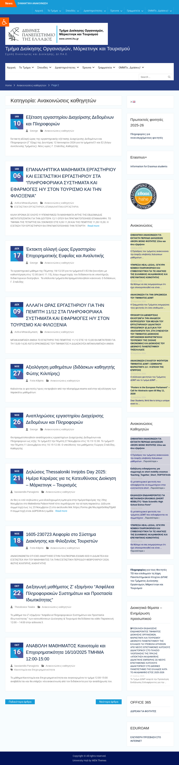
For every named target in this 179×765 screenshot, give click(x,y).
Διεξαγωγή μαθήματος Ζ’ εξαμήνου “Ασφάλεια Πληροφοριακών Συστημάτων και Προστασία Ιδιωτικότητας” (70, 593)
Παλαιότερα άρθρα (20, 702)
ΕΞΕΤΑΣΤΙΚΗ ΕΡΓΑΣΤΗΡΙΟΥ (29, 206)
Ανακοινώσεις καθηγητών (59, 131)
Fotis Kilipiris (37, 380)
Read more (93, 225)
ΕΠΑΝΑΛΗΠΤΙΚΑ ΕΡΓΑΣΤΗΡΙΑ (61, 206)
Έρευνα (114, 10)
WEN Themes (99, 760)
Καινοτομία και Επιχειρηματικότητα (34, 669)
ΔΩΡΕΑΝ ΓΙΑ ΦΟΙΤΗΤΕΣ (143, 711)
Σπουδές (71, 10)
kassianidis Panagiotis (27, 492)
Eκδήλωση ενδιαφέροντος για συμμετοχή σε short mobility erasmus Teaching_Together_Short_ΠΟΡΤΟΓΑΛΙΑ (150, 472)
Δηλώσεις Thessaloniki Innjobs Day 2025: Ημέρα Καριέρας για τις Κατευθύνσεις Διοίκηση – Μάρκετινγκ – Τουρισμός (71, 478)
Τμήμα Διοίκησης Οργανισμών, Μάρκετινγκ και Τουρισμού (67, 49)
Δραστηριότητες (93, 10)
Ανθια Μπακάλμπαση (26, 203)
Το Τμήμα (53, 10)
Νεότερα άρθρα (108, 702)
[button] (4, 22)
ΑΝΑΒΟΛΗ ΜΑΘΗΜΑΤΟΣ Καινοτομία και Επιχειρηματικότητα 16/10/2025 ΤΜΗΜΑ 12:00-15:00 (65, 652)
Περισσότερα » (151, 461)
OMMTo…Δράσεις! (158, 10)
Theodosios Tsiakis (25, 607)
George (34, 131)
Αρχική (39, 10)
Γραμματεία (133, 10)
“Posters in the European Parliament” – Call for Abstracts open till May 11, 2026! (150, 390)
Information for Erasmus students (148, 166)
